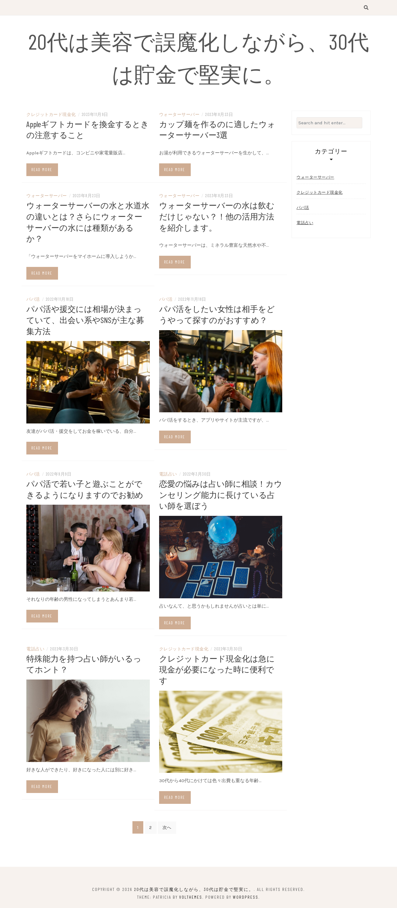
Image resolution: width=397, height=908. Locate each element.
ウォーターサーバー (179, 115)
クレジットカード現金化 (51, 115)
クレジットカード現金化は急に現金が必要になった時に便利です (217, 667)
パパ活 (33, 298)
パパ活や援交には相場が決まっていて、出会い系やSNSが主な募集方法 (85, 319)
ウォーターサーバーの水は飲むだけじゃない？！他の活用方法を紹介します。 (216, 216)
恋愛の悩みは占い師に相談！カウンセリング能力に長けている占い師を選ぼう (220, 493)
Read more (41, 170)
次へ (167, 825)
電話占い (168, 473)
